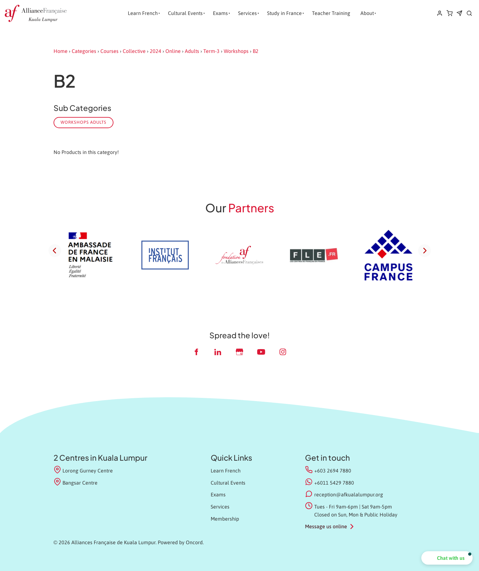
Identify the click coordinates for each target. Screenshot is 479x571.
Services (247, 13)
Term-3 (211, 51)
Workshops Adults (83, 122)
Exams (220, 13)
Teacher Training (331, 13)
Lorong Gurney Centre (83, 470)
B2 (255, 51)
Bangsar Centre (76, 482)
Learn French (143, 13)
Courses (109, 51)
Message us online (326, 526)
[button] (447, 558)
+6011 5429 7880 (334, 483)
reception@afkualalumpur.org (348, 494)
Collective (134, 51)
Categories (84, 51)
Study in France (284, 13)
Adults (192, 51)
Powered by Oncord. (181, 542)
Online (173, 51)
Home (61, 51)
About (367, 13)
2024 (155, 51)
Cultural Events (185, 13)
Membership (225, 519)
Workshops (236, 51)
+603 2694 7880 (332, 470)
